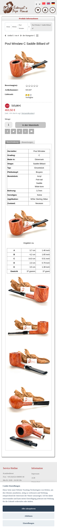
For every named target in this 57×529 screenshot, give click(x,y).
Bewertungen (27, 142)
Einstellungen (28, 523)
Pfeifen (14, 27)
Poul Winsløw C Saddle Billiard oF (41, 26)
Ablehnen (28, 516)
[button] (7, 131)
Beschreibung (13, 142)
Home (8, 27)
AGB (33, 478)
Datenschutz (36, 482)
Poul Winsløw (21, 26)
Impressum (35, 474)
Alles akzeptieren (28, 508)
